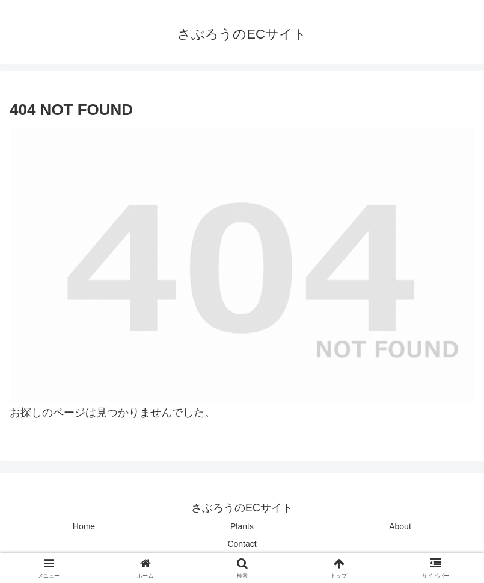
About (400, 526)
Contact (241, 544)
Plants (242, 526)
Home (84, 526)
